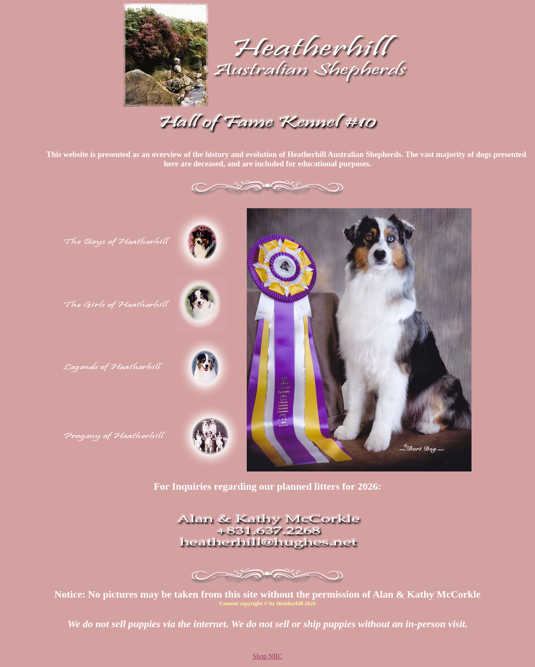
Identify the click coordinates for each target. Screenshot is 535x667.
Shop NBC (267, 656)
